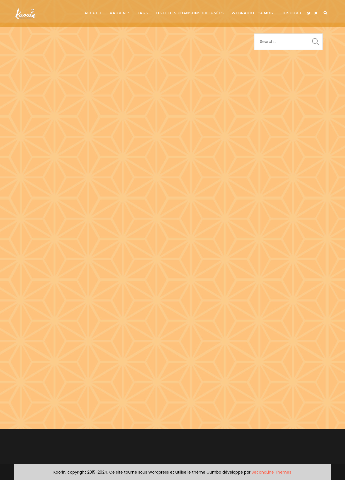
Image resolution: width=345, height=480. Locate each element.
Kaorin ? (119, 13)
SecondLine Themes (271, 472)
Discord (292, 13)
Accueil (93, 13)
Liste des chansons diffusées (190, 13)
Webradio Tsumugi (253, 13)
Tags (142, 13)
